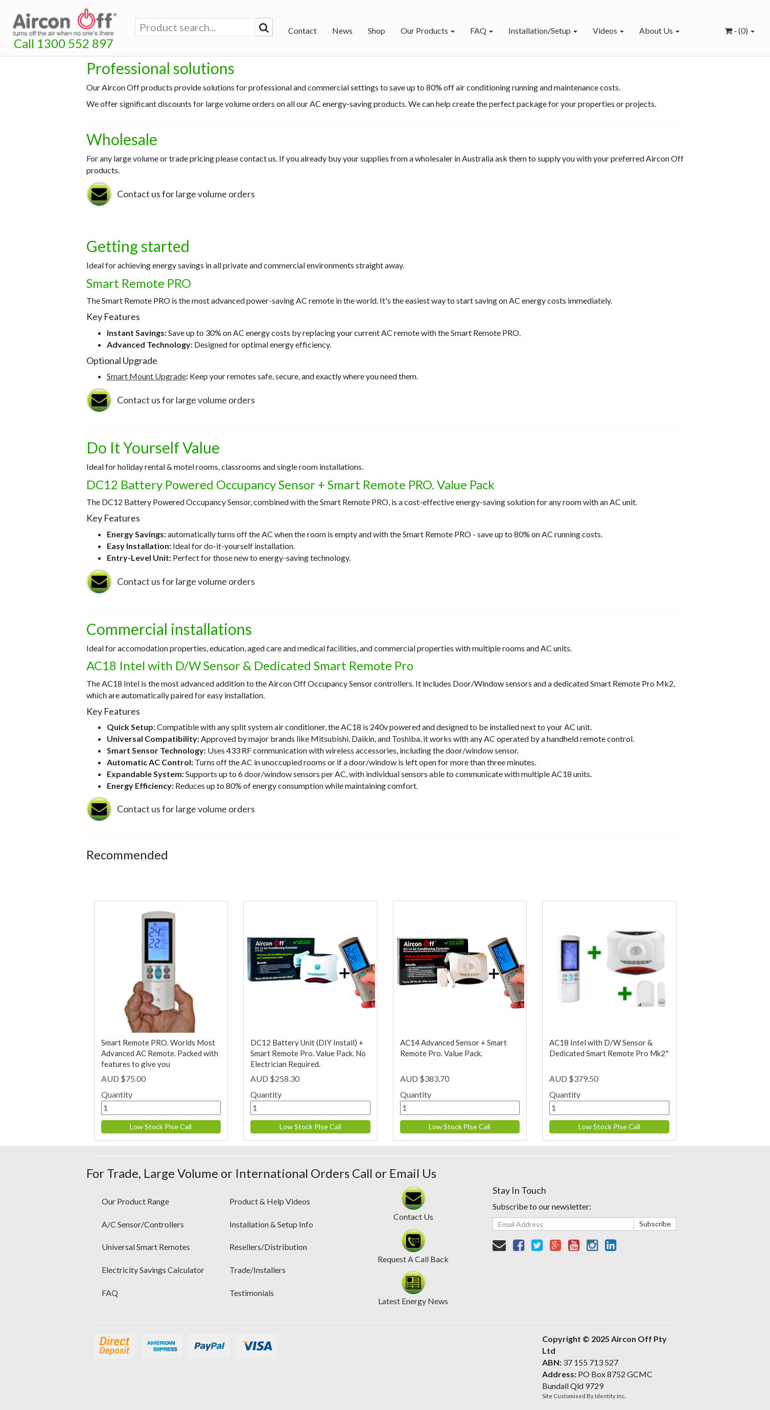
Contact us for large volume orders (186, 193)
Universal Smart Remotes (146, 1247)
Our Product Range (135, 1201)
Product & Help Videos (269, 1201)
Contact (302, 30)
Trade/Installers (257, 1270)
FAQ (481, 30)
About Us (659, 30)
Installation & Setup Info (271, 1224)
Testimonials (251, 1293)
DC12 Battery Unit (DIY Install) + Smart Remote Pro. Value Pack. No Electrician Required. (308, 1053)
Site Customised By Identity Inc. (584, 1396)
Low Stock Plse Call (161, 1126)
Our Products (428, 30)
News (342, 30)
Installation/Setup (542, 30)
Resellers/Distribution (268, 1247)
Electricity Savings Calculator (153, 1270)
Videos (608, 30)
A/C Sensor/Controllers (143, 1224)
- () (740, 30)
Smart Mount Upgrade (146, 376)
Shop (376, 30)
